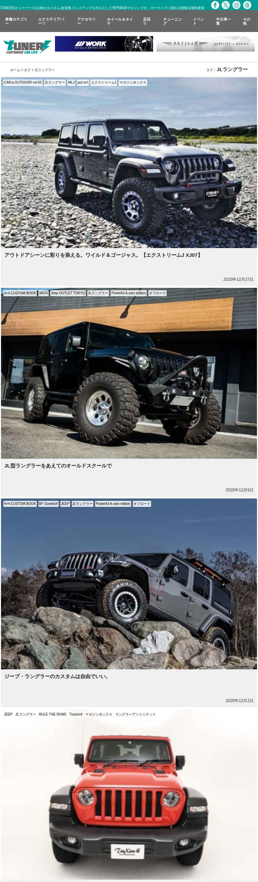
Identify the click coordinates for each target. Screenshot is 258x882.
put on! (83, 82)
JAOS (43, 293)
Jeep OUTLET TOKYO (68, 293)
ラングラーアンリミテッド (135, 714)
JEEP (65, 504)
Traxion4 (76, 714)
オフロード (157, 293)
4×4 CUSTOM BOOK (20, 293)
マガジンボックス (132, 82)
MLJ (71, 82)
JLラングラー (55, 82)
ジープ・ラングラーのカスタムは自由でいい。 (57, 676)
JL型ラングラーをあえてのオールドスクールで (58, 465)
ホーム (15, 70)
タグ (27, 70)
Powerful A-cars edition (128, 293)
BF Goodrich (48, 504)
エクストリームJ (103, 82)
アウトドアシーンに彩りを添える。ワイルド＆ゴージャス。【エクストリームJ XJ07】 (103, 255)
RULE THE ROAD (52, 714)
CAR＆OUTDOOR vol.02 (23, 82)
